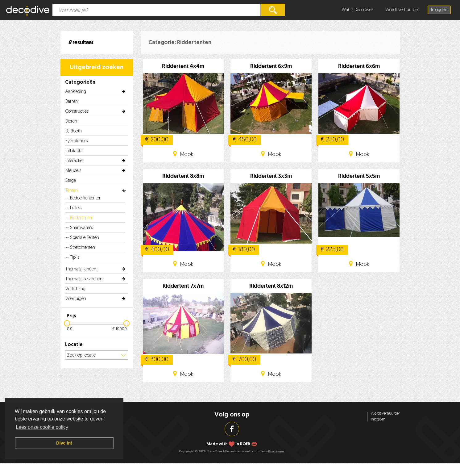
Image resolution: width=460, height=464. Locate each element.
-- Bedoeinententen (84, 198)
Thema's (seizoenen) (84, 279)
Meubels (73, 171)
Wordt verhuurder (402, 10)
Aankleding (75, 92)
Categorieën (80, 82)
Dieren (71, 121)
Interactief (74, 161)
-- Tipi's (72, 257)
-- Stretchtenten (80, 247)
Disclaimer (276, 451)
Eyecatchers (76, 141)
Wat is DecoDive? (358, 10)
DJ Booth (73, 131)
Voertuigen (75, 299)
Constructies (77, 111)
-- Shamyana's (79, 228)
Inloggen (439, 10)
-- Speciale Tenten (82, 238)
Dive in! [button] (64, 443)
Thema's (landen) (81, 269)
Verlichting (75, 289)
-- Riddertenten (79, 218)
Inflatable (73, 151)
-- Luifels (73, 208)
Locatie (74, 344)
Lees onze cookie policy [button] (42, 427)
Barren (71, 101)
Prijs (71, 316)
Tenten (71, 190)
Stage (70, 180)
